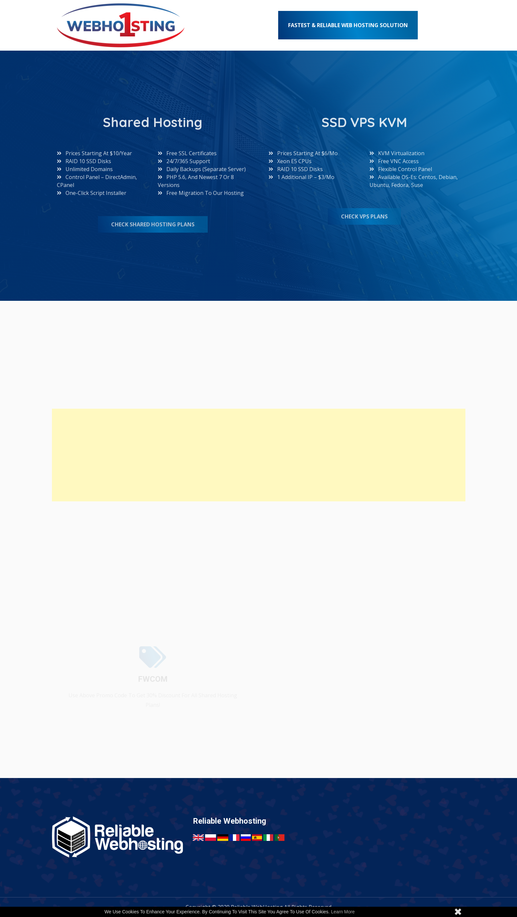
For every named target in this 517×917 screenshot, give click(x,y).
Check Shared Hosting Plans (152, 224)
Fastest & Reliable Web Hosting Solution (348, 25)
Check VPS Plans (364, 216)
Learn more (343, 911)
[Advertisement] (250, 455)
